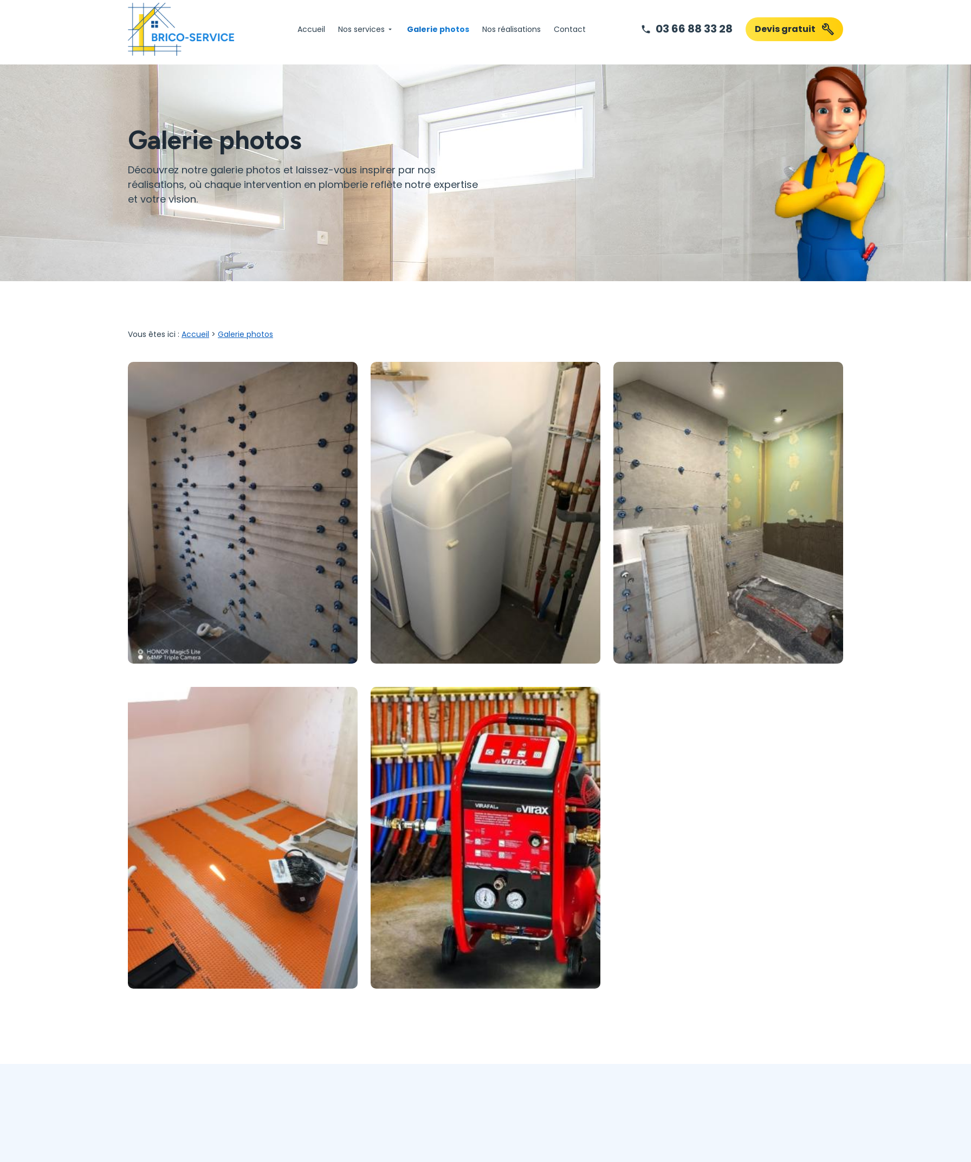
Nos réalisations (511, 29)
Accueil (311, 29)
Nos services (361, 29)
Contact (570, 29)
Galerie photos (438, 29)
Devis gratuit (794, 29)
